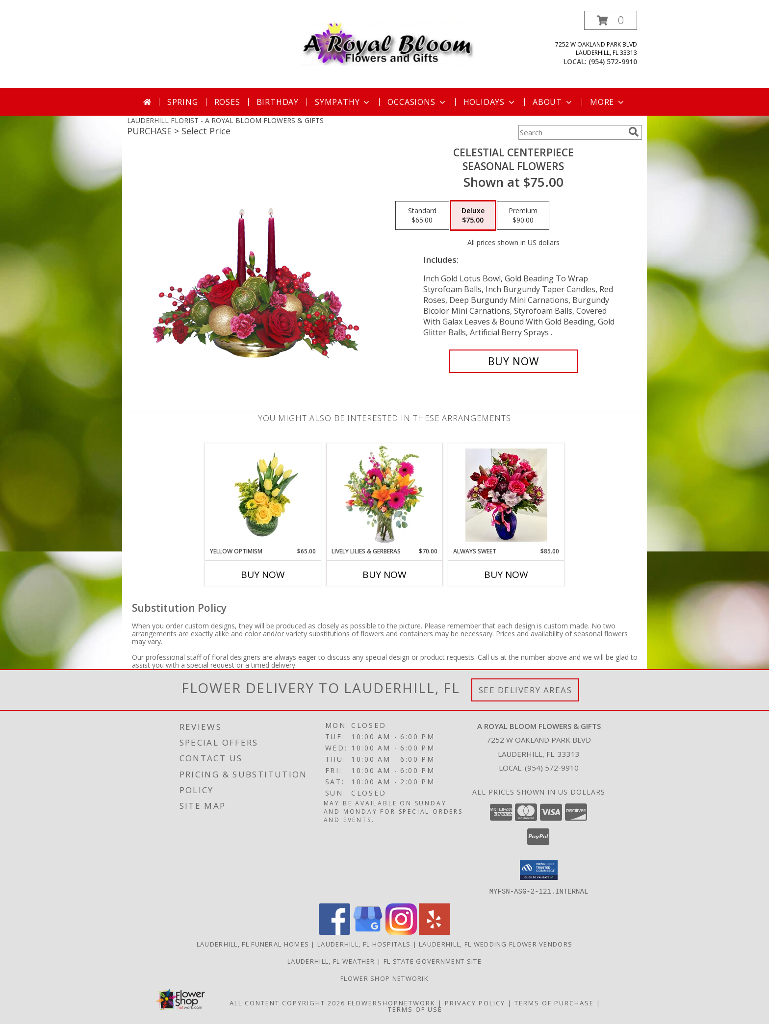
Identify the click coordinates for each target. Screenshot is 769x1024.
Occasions (417, 102)
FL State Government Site (433, 960)
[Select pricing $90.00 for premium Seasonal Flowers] (523, 215)
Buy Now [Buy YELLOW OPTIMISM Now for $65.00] (263, 574)
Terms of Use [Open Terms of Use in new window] (415, 1008)
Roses (227, 102)
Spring (182, 102)
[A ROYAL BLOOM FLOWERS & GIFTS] (388, 41)
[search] (633, 131)
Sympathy (343, 102)
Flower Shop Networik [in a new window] (384, 978)
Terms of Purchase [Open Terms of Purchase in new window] (554, 1002)
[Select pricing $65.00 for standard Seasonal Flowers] (422, 215)
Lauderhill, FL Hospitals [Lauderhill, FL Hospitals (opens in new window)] (363, 943)
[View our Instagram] (401, 931)
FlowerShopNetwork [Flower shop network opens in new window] (392, 1002)
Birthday (277, 102)
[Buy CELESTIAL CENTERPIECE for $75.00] (513, 361)
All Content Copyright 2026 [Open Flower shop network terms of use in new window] (287, 1002)
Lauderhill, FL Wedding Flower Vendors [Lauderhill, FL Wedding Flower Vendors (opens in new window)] (495, 943)
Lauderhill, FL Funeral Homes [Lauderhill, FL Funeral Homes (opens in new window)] (253, 943)
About (553, 102)
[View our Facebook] (334, 931)
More (608, 102)
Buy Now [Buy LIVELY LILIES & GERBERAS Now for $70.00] (384, 574)
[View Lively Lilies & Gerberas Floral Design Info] (385, 495)
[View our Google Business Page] (368, 931)
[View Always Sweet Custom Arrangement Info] (506, 495)
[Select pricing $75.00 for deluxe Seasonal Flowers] (473, 215)
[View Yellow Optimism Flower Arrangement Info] (263, 495)
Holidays (489, 102)
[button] (610, 20)
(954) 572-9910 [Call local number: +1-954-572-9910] (613, 61)
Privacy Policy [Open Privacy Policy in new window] (475, 1002)
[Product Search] (571, 132)
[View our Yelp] (434, 931)
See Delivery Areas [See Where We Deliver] (525, 690)
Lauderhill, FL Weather (331, 960)
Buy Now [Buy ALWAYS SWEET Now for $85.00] (506, 574)
